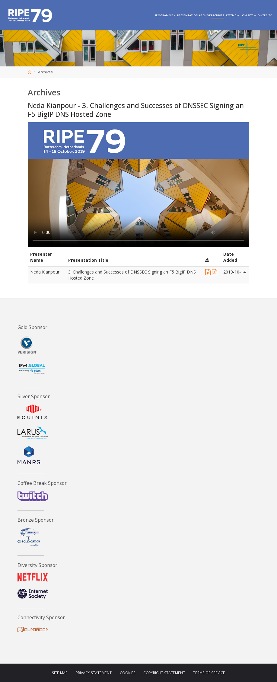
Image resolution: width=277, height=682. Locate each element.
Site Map (60, 672)
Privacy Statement (94, 672)
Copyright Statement (164, 672)
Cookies (127, 672)
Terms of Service (209, 672)
